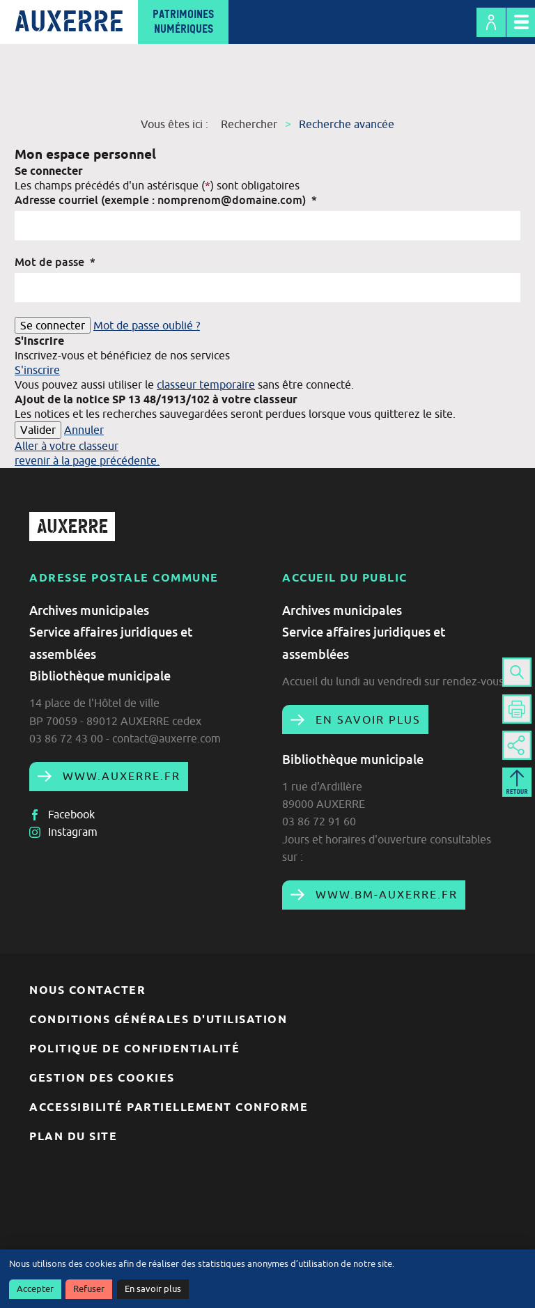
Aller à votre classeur (66, 445)
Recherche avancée (346, 124)
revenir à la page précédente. (87, 460)
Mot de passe (55, 262)
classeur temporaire (206, 384)
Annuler (84, 429)
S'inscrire (37, 370)
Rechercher (249, 124)
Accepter (35, 1289)
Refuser (88, 1289)
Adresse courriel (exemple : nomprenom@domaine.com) (166, 200)
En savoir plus (153, 1289)
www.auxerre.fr (119, 776)
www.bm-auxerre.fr (384, 894)
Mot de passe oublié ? (146, 325)
